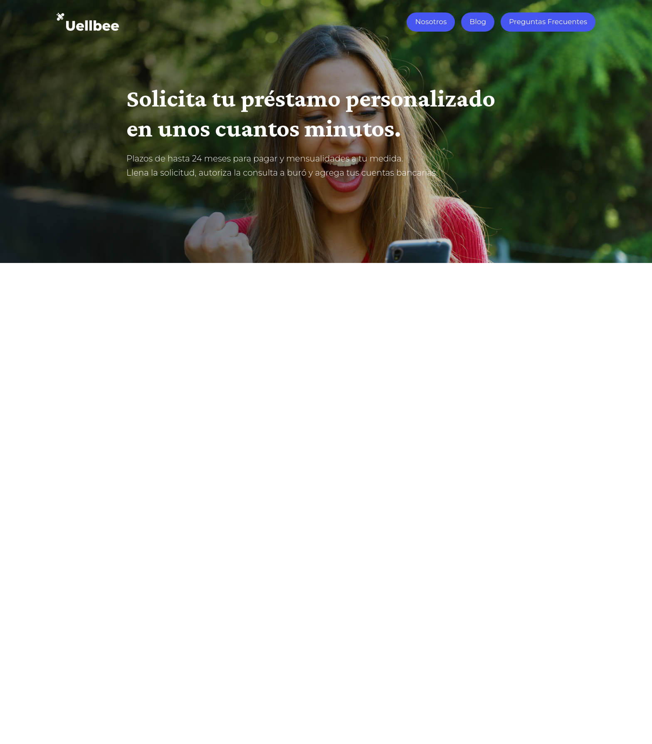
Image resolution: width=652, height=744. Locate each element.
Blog (477, 21)
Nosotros (431, 21)
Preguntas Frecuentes (548, 21)
